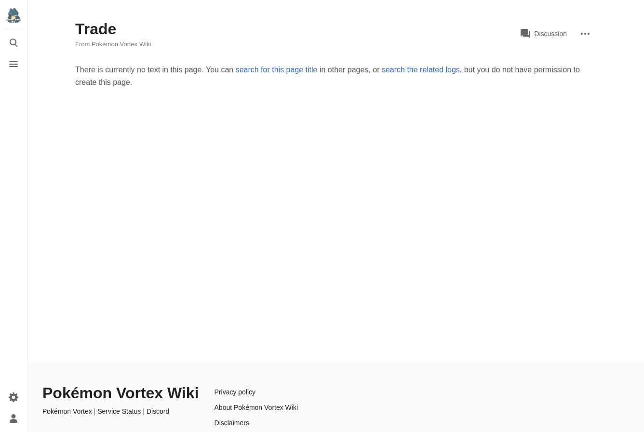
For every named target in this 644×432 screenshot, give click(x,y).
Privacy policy (235, 392)
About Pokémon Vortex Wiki (256, 407)
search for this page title (277, 70)
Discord (158, 411)
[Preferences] (13, 397)
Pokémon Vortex (67, 411)
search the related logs (421, 70)
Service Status (119, 411)
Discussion (544, 34)
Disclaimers (232, 423)
